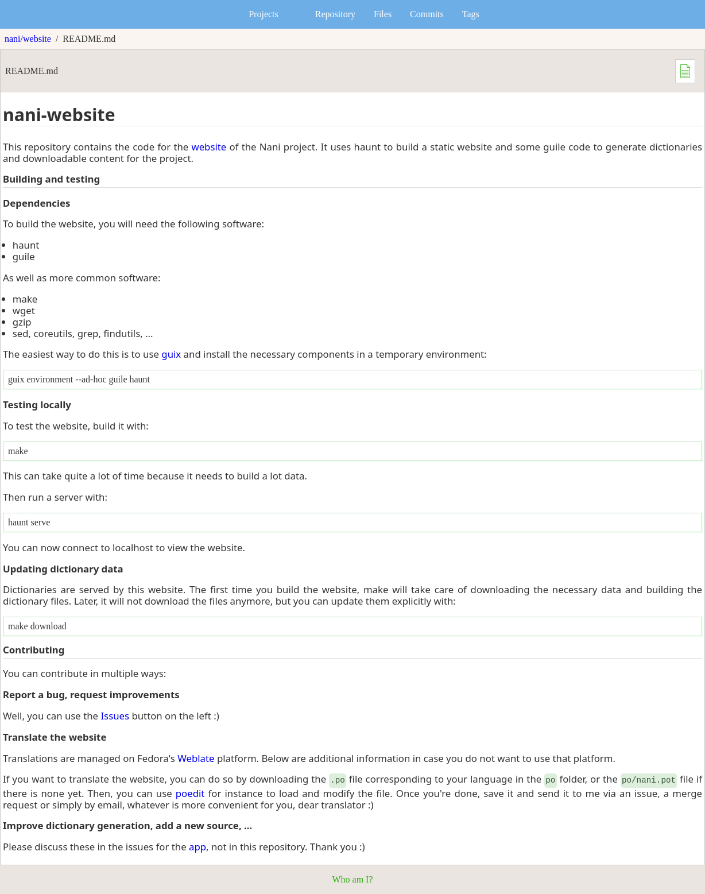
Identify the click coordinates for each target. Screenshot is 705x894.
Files (383, 14)
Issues (114, 715)
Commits (427, 14)
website (208, 146)
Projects (263, 14)
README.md (89, 39)
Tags (470, 14)
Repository (335, 14)
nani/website (28, 39)
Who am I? (352, 879)
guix (171, 354)
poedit (190, 793)
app (197, 846)
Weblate (195, 758)
